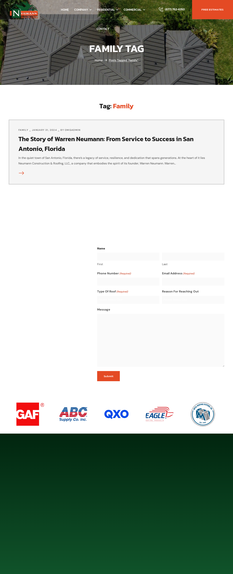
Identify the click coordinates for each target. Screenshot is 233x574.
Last (165, 264)
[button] (212, 9)
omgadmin (72, 130)
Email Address (178, 273)
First (100, 264)
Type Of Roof (112, 291)
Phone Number (114, 273)
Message (103, 309)
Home (98, 60)
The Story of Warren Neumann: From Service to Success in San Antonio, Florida (111, 143)
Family (23, 130)
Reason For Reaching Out (180, 291)
